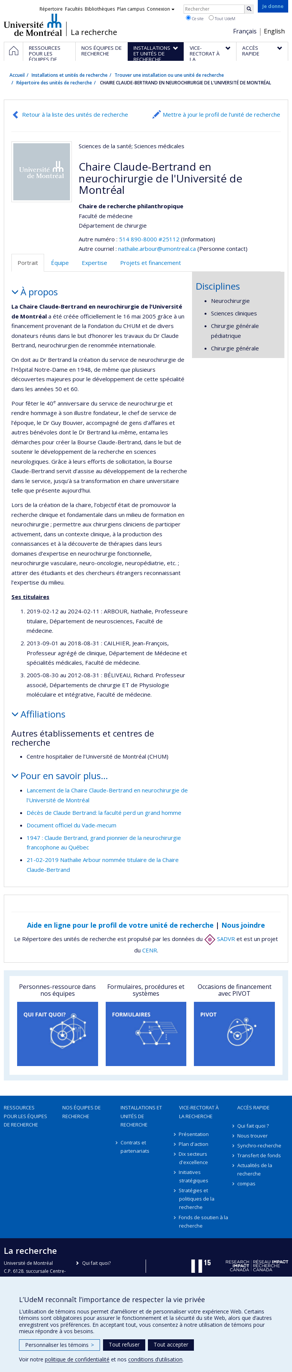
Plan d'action (194, 1144)
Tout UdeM (222, 18)
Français (245, 31)
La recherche (94, 32)
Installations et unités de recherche (70, 75)
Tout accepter (171, 1344)
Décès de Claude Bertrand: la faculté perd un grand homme (104, 812)
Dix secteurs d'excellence (193, 1158)
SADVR (219, 939)
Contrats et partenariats (135, 1146)
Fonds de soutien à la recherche (204, 1221)
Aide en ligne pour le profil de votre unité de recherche (120, 925)
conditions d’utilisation (155, 1359)
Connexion (161, 9)
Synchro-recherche (259, 1145)
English (274, 31)
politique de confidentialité (77, 1359)
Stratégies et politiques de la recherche (196, 1198)
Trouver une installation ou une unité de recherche (169, 75)
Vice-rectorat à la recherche (199, 1111)
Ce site (194, 18)
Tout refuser (124, 1344)
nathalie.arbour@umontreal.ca (157, 248)
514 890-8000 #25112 (149, 239)
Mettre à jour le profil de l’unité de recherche (221, 114)
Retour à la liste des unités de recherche (75, 114)
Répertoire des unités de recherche (54, 82)
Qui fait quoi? (96, 1263)
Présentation (194, 1134)
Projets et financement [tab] (150, 262)
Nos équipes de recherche (81, 1111)
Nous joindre (243, 925)
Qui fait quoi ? (253, 1125)
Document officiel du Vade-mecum (71, 825)
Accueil (17, 75)
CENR (149, 950)
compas (246, 1183)
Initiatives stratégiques (193, 1176)
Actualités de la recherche (254, 1169)
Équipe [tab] (60, 262)
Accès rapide (253, 1107)
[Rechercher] (249, 9)
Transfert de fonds (259, 1155)
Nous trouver (252, 1135)
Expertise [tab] (94, 262)
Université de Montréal (33, 24)
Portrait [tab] (27, 262)
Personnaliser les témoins (59, 1344)
